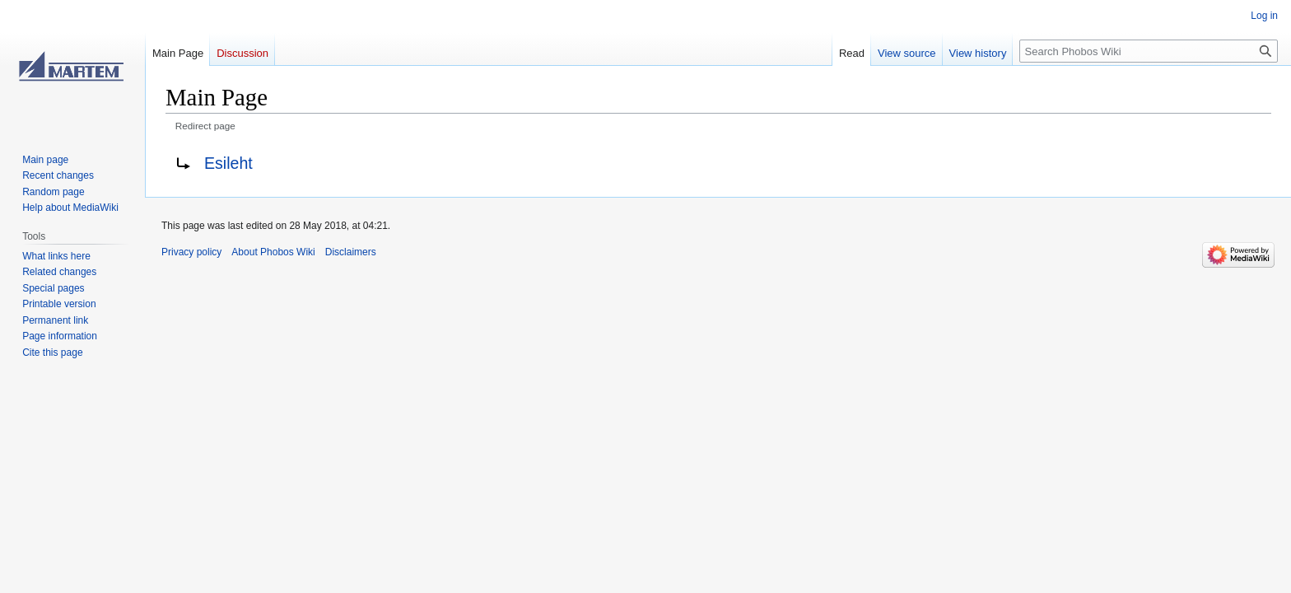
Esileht (228, 163)
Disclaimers (350, 252)
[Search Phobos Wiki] (1148, 51)
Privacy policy (191, 252)
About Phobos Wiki (273, 252)
